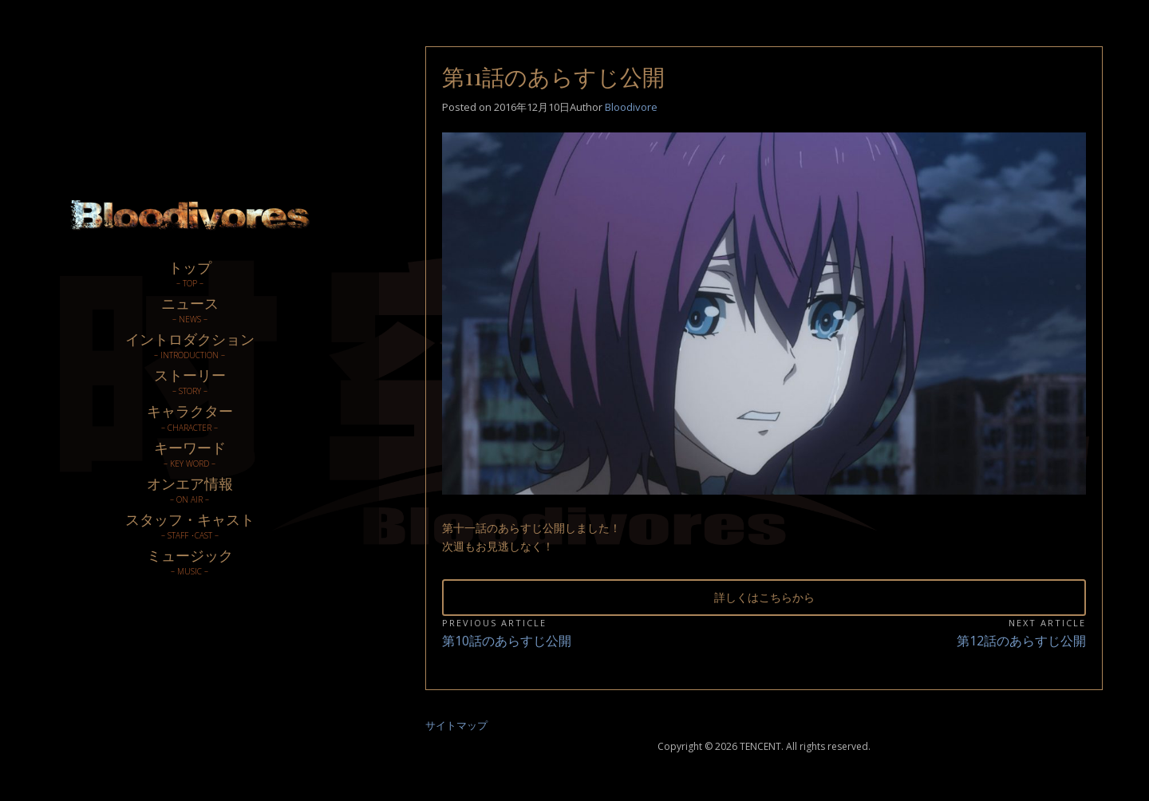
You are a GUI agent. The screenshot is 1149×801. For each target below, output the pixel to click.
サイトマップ (456, 725)
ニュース (189, 309)
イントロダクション (189, 345)
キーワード (189, 453)
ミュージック (189, 561)
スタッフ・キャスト (189, 525)
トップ (189, 273)
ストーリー (189, 381)
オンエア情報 (189, 489)
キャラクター (189, 416)
